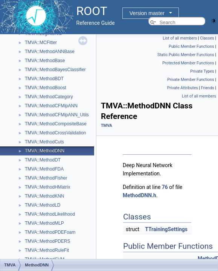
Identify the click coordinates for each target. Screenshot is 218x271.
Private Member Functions (190, 79)
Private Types (202, 71)
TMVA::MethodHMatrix (47, 187)
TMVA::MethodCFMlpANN (51, 105)
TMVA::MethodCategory (49, 96)
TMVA (106, 125)
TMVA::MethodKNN (44, 196)
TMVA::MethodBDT (44, 78)
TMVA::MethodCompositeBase (56, 123)
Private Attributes (182, 87)
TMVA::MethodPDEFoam (50, 232)
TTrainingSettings (166, 229)
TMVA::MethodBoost (45, 87)
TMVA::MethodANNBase (50, 51)
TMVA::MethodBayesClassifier (55, 69)
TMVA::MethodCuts (44, 142)
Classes (207, 38)
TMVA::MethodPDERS (47, 241)
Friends (207, 87)
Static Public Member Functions (185, 54)
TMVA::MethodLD (42, 205)
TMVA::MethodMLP (44, 223)
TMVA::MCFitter (41, 42)
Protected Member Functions (188, 63)
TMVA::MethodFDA (44, 169)
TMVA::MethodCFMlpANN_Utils (57, 114)
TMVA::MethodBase (45, 60)
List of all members (180, 38)
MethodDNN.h (139, 195)
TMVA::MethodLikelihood (50, 214)
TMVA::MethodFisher (46, 178)
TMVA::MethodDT (43, 160)
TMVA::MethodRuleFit (47, 250)
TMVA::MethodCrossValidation (55, 133)
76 (165, 187)
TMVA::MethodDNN (44, 151)
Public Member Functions (191, 46)
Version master (147, 13)
